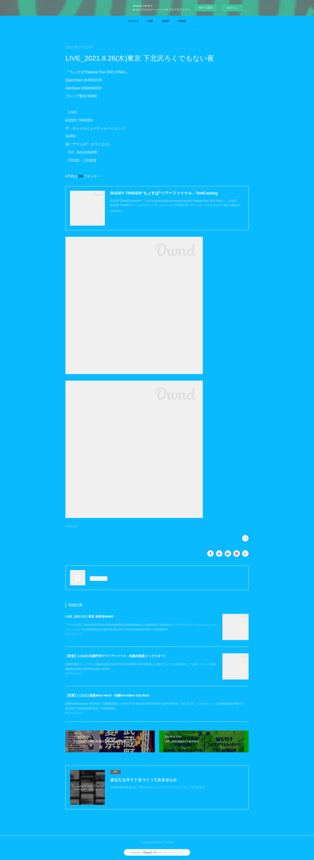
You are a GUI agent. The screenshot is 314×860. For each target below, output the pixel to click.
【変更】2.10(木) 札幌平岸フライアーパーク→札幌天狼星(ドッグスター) (115, 656)
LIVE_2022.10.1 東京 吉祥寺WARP (89, 616)
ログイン (232, 7)
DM (80, 176)
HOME (182, 21)
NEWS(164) (71, 526)
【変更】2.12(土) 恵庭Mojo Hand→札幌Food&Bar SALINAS (107, 695)
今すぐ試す (206, 7)
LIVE (150, 21)
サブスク (133, 21)
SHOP (165, 21)
